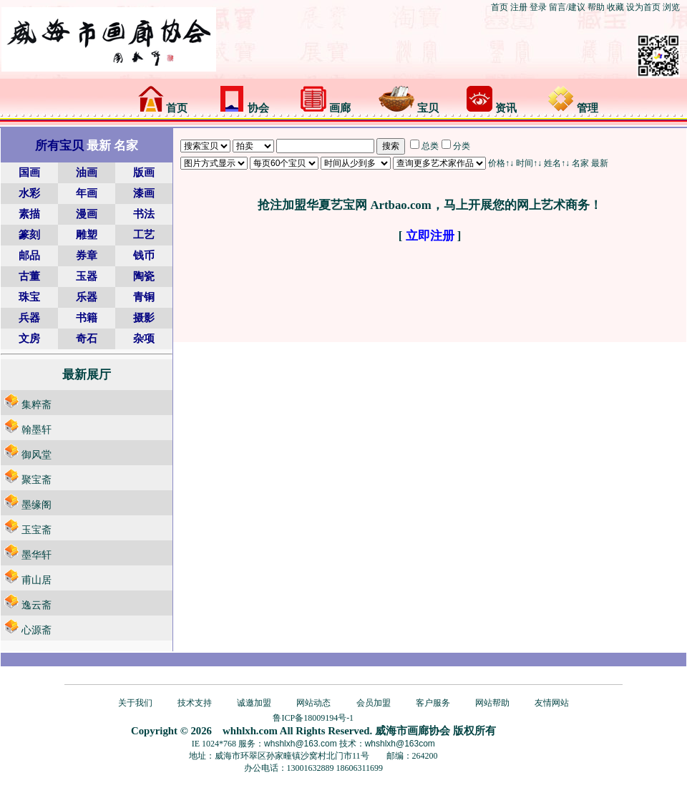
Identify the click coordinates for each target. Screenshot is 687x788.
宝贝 (409, 108)
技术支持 (194, 703)
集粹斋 (36, 404)
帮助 (596, 7)
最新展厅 (86, 374)
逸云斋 (36, 605)
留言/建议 (567, 7)
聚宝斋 (36, 480)
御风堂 (36, 454)
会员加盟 (373, 703)
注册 (518, 7)
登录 (538, 7)
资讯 (492, 108)
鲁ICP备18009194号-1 (313, 718)
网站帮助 (492, 703)
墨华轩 (36, 555)
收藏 (615, 7)
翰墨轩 (36, 429)
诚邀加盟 (254, 703)
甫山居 (36, 580)
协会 (244, 108)
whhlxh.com (250, 730)
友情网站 (552, 703)
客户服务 (433, 703)
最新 (599, 163)
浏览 (671, 7)
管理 (573, 108)
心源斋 (36, 630)
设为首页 (643, 7)
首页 (499, 7)
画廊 (326, 108)
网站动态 (313, 703)
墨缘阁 (36, 505)
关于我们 (135, 703)
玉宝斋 (36, 530)
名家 (580, 163)
